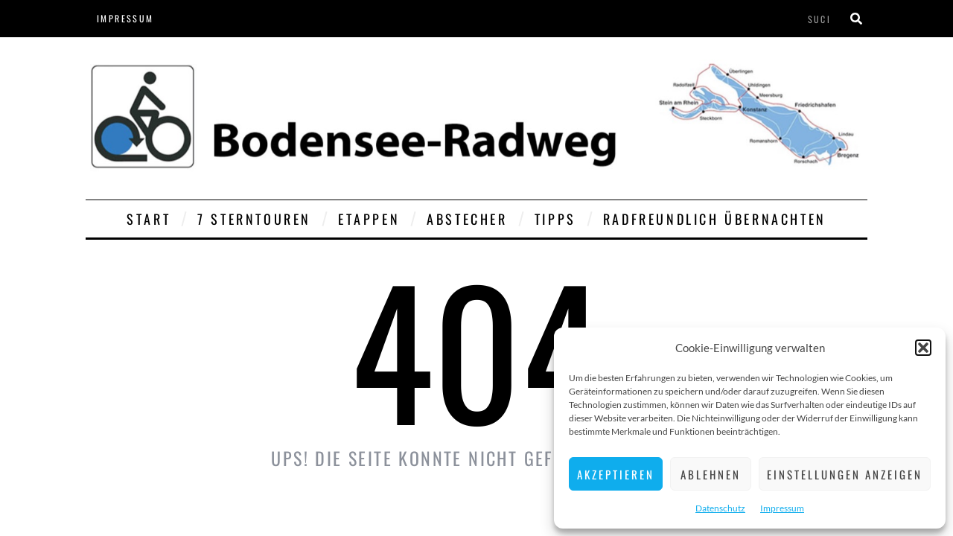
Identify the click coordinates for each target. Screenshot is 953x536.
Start (148, 218)
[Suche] (856, 18)
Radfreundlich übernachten (714, 218)
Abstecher (467, 218)
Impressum (782, 508)
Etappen (369, 218)
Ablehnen (711, 474)
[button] (923, 347)
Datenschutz (720, 508)
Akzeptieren (615, 474)
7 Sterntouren (254, 218)
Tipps (555, 218)
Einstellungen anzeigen (844, 474)
